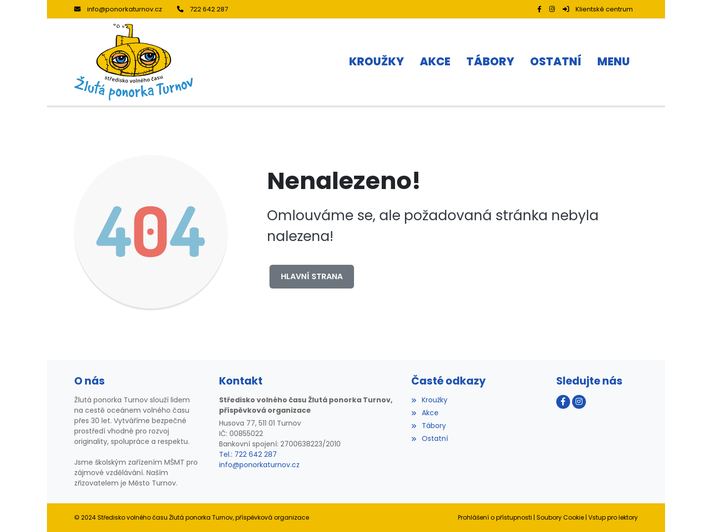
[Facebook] (539, 9)
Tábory (428, 426)
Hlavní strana (312, 276)
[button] (613, 62)
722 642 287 (202, 9)
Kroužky (429, 400)
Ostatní (429, 438)
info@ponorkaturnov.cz (118, 9)
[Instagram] (552, 9)
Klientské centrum (598, 9)
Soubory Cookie (560, 517)
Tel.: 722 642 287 (248, 454)
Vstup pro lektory (613, 517)
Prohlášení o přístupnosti (495, 517)
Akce (424, 413)
